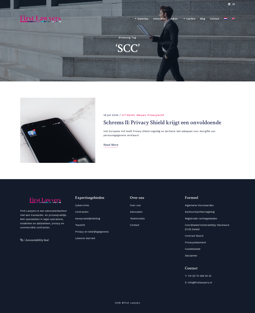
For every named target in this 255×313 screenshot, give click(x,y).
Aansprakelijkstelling (87, 218)
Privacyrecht (156, 115)
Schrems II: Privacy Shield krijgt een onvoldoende (162, 122)
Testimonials (137, 218)
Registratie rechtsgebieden (201, 218)
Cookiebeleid (192, 249)
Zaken (174, 18)
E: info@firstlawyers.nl (198, 282)
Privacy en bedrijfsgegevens (92, 231)
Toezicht (80, 225)
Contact (214, 18)
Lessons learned (85, 238)
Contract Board (194, 235)
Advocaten (159, 18)
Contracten (81, 211)
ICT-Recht (128, 115)
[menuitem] (225, 19)
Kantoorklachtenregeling (200, 211)
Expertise (141, 18)
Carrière (188, 18)
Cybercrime (82, 205)
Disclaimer (191, 255)
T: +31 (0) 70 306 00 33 (198, 275)
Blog (202, 18)
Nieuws (141, 115)
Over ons (135, 205)
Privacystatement (195, 242)
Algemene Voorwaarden (199, 205)
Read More (110, 144)
